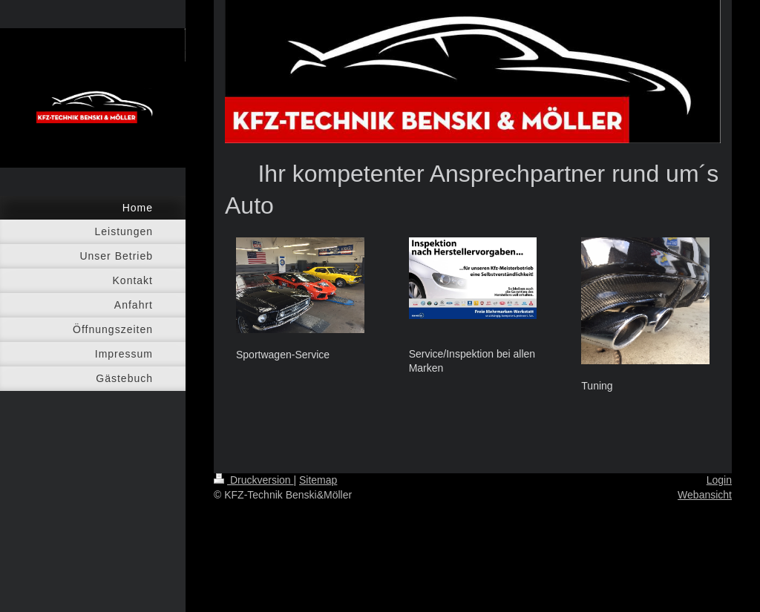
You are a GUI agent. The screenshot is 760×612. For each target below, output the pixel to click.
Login (719, 480)
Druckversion (253, 480)
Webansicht (705, 495)
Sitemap (318, 480)
